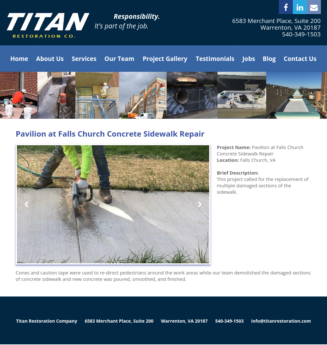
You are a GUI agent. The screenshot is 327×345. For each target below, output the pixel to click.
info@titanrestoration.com (281, 321)
